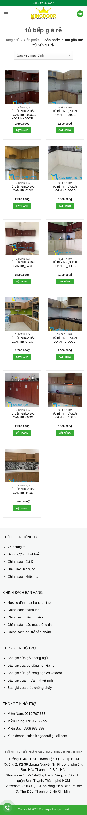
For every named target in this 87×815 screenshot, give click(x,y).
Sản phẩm (32, 40)
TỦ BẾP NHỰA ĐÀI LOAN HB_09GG (22, 415)
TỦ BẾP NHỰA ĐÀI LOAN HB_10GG (64, 415)
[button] (5, 13)
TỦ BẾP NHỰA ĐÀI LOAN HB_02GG (22, 188)
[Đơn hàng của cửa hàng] (43, 55)
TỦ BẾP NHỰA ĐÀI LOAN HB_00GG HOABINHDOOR (22, 114)
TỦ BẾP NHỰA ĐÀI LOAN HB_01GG (64, 112)
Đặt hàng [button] (22, 130)
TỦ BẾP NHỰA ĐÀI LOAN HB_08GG (64, 339)
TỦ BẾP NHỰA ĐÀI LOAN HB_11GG (22, 491)
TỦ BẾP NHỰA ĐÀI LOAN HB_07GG (22, 339)
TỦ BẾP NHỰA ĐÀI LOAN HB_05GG (64, 264)
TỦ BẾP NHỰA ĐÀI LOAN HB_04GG (22, 264)
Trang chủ (12, 40)
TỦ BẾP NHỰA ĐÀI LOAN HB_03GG (64, 188)
